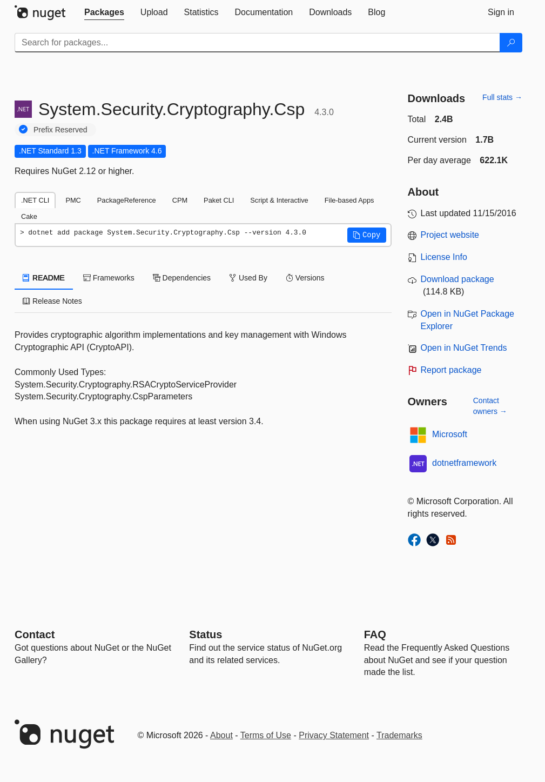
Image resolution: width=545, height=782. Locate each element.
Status (205, 634)
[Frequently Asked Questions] (375, 634)
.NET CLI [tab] (35, 200)
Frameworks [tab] (108, 277)
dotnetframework (464, 462)
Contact (35, 634)
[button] (366, 235)
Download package (457, 279)
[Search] (511, 42)
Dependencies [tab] (182, 277)
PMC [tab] (72, 200)
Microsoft (449, 434)
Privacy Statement (334, 735)
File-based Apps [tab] (349, 200)
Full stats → (502, 97)
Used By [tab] (248, 277)
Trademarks (399, 735)
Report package (451, 370)
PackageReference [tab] (126, 200)
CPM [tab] (179, 200)
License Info (444, 257)
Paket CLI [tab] (219, 200)
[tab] (104, 12)
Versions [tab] (305, 277)
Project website (450, 234)
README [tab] (44, 277)
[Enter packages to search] (257, 42)
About (221, 735)
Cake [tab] (29, 216)
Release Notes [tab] (52, 301)
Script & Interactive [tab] (279, 200)
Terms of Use (265, 735)
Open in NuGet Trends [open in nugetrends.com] (464, 347)
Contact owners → (490, 406)
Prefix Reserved (60, 129)
